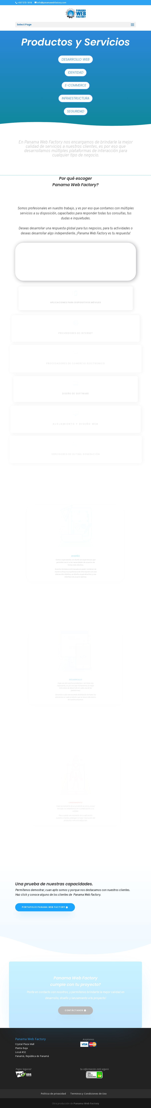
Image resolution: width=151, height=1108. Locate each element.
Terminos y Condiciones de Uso (88, 1093)
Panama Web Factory (86, 1103)
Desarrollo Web (75, 59)
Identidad (75, 72)
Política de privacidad (53, 1093)
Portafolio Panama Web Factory (43, 907)
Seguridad (75, 111)
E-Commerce (75, 85)
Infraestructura (75, 98)
